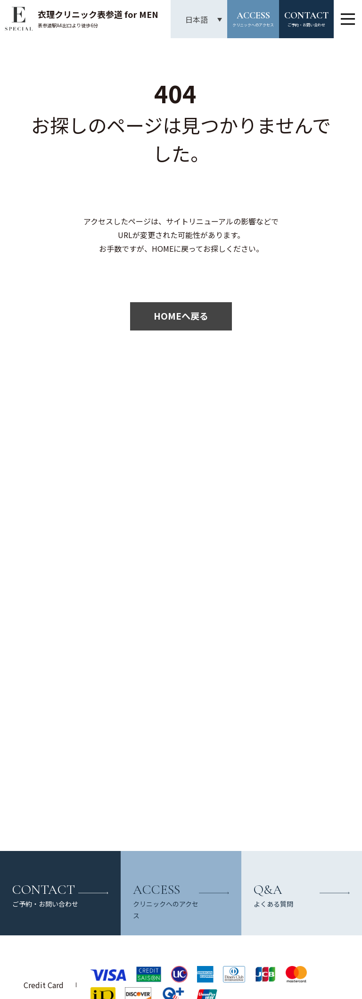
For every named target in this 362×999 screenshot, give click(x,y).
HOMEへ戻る (181, 315)
